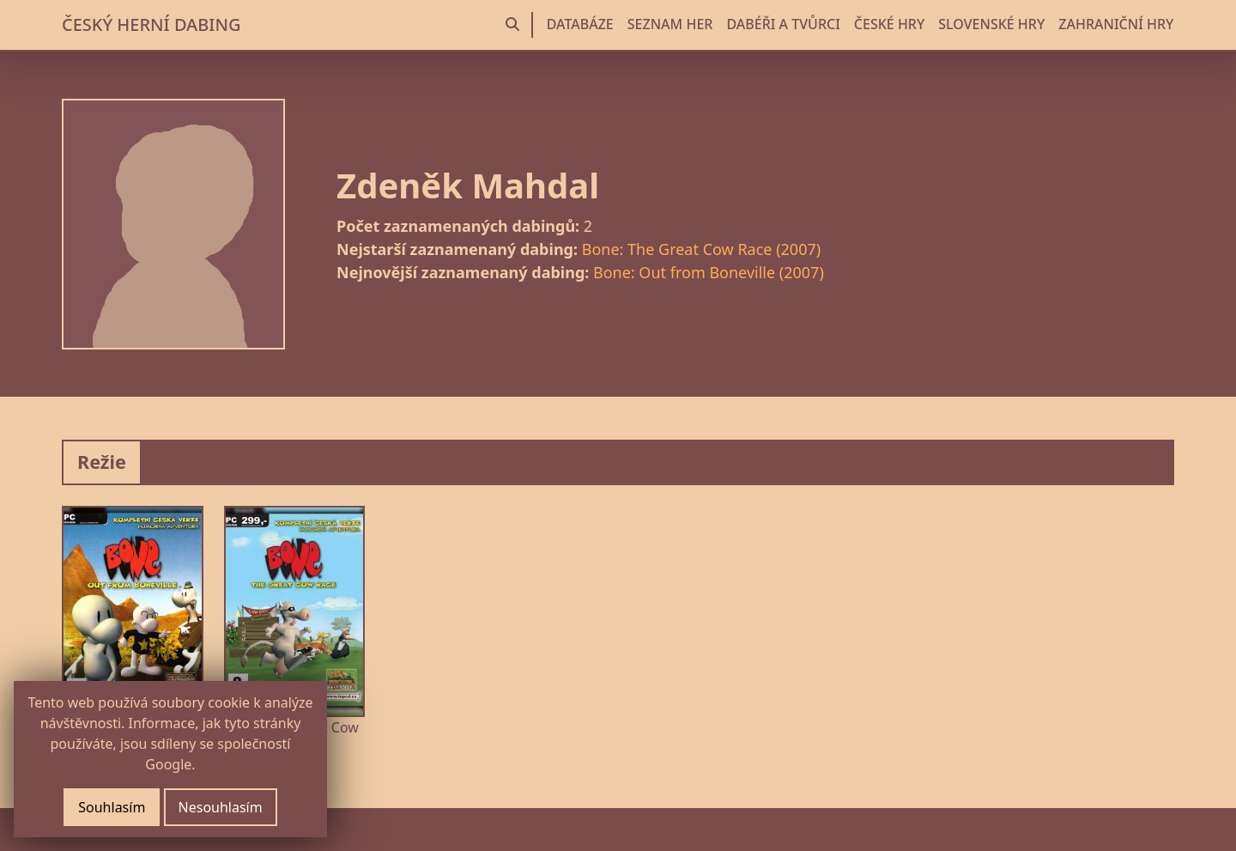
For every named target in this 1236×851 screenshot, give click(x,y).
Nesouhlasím (221, 807)
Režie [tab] (101, 461)
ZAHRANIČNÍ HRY (1115, 24)
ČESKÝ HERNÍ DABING (151, 24)
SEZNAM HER (670, 24)
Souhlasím (111, 807)
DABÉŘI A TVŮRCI (782, 24)
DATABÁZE (580, 24)
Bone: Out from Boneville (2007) (708, 272)
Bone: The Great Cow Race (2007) (701, 249)
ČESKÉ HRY (889, 24)
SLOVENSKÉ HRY (991, 24)
